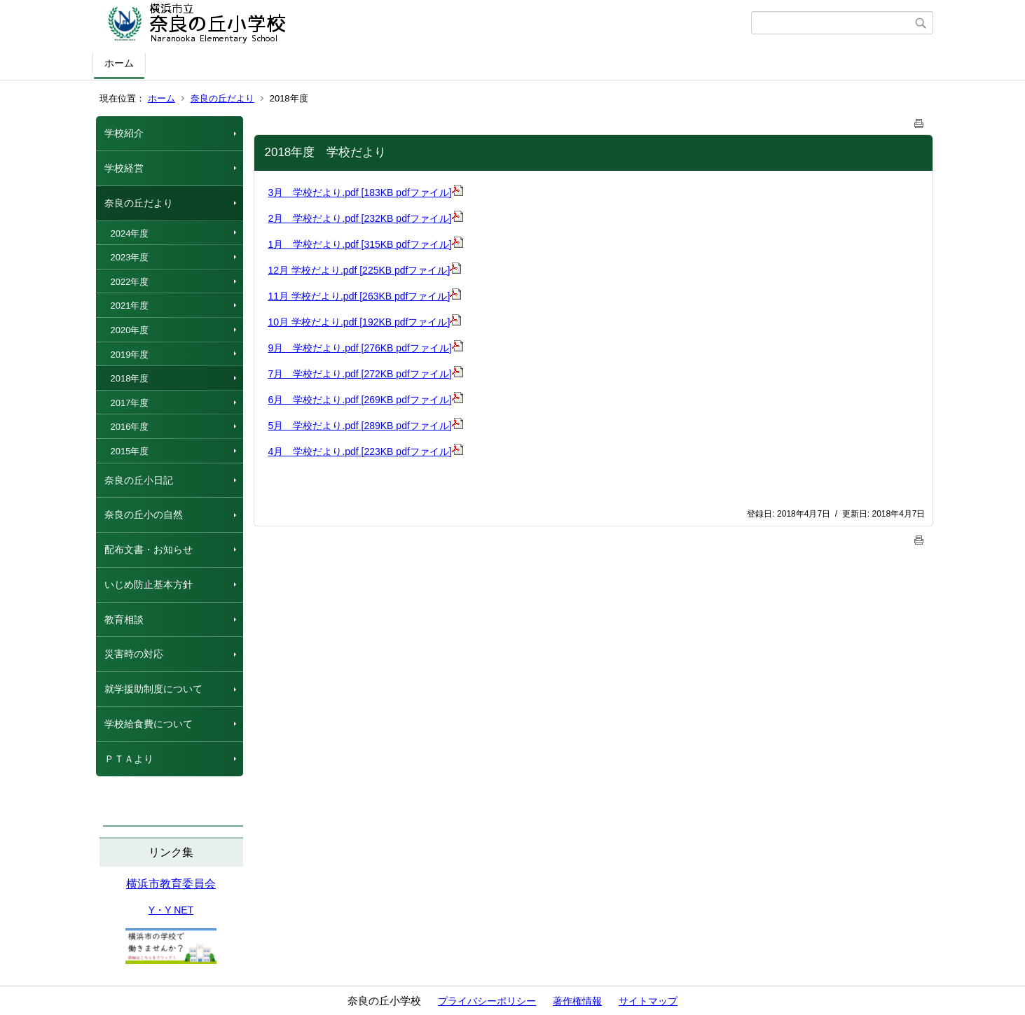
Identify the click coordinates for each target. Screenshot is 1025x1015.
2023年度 (130, 257)
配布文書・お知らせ (148, 549)
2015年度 (130, 451)
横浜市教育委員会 (171, 884)
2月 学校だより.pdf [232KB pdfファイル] (365, 218)
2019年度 (130, 354)
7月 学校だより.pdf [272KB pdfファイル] (365, 373)
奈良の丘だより (222, 98)
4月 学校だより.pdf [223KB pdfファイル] (365, 451)
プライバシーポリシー (487, 1001)
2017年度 (130, 403)
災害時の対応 (133, 653)
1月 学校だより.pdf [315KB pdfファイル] (365, 244)
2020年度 (130, 330)
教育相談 (124, 619)
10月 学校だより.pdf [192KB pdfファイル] (365, 322)
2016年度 (130, 426)
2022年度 (130, 281)
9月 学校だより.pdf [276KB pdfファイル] (365, 348)
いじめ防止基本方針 (148, 584)
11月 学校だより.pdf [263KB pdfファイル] (365, 296)
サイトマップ (648, 1001)
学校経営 (124, 168)
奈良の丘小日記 (138, 480)
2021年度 (130, 305)
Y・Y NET (171, 910)
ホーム (119, 63)
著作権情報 (577, 1001)
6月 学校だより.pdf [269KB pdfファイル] (365, 399)
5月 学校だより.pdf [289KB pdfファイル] (365, 425)
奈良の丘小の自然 (143, 514)
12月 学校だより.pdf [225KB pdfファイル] (365, 270)
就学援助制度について (153, 688)
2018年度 (130, 378)
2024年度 (130, 233)
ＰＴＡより (128, 758)
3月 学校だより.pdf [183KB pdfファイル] (365, 192)
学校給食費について (148, 723)
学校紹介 (124, 133)
